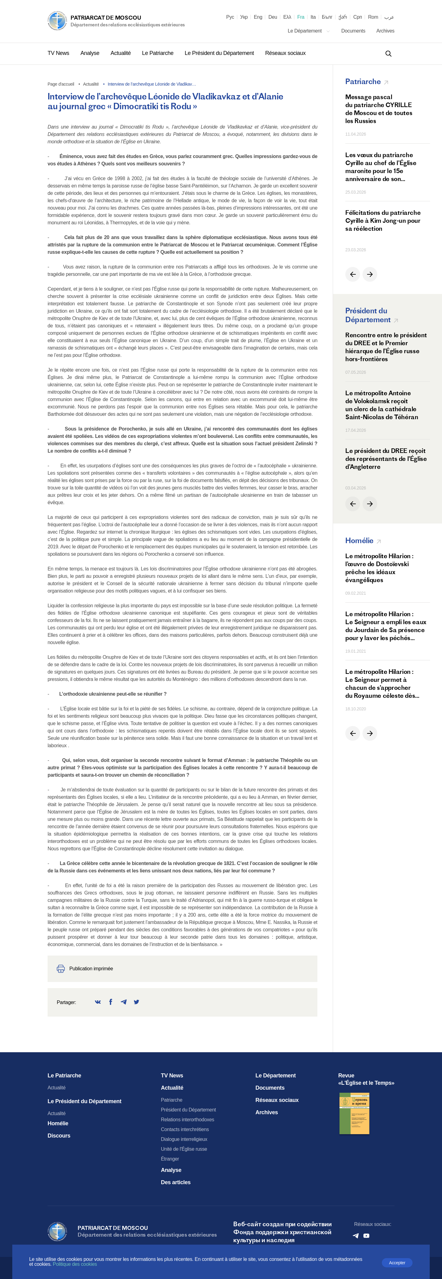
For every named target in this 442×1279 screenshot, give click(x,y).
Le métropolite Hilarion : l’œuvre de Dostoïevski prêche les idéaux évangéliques (379, 568)
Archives (385, 30)
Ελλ (287, 17)
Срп (357, 17)
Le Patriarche (158, 53)
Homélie (58, 1123)
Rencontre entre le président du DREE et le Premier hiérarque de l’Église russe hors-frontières (386, 347)
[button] (352, 274)
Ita (313, 17)
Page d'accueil (61, 84)
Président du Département (188, 1109)
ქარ (343, 17)
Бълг (327, 17)
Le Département (309, 30)
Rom (373, 17)
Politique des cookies (75, 1264)
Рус (230, 17)
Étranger (170, 1158)
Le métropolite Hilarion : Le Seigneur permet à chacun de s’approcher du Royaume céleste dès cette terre (380, 684)
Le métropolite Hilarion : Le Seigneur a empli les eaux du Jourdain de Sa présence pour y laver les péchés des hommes (385, 626)
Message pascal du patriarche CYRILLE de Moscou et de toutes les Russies (378, 109)
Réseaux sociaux (285, 53)
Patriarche (171, 1100)
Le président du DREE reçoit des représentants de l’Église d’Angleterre (386, 458)
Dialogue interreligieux (184, 1139)
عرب (389, 17)
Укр (244, 17)
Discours (59, 1136)
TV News (59, 53)
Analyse (90, 53)
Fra (300, 17)
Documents (353, 30)
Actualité (121, 53)
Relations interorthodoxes (187, 1119)
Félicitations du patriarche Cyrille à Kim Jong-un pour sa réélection (383, 220)
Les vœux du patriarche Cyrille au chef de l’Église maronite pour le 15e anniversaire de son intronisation (380, 167)
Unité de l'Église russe (184, 1149)
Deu (272, 17)
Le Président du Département (220, 53)
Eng (258, 17)
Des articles (176, 1182)
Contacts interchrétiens (185, 1129)
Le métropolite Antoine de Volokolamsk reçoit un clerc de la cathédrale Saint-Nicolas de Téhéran (381, 405)
